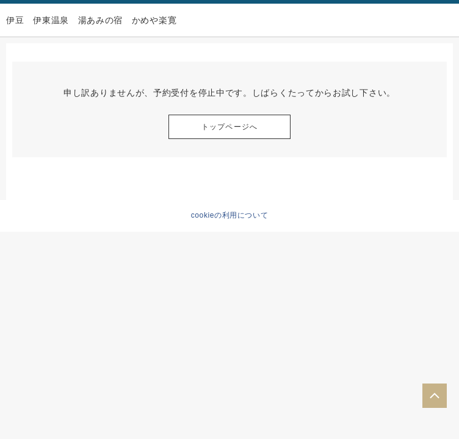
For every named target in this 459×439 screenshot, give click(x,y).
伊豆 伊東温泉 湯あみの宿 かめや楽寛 (91, 20)
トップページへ (229, 127)
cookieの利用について (230, 215)
